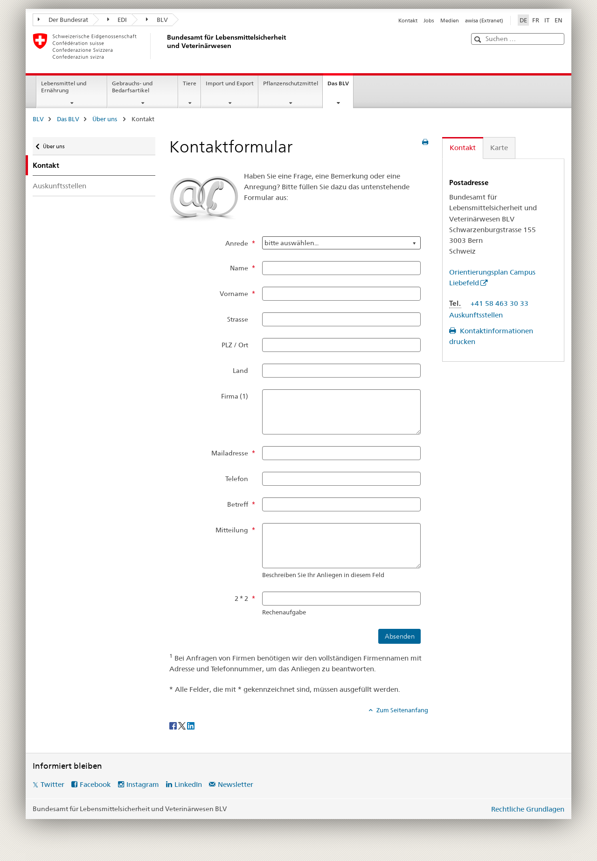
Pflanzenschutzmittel (290, 83)
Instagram (142, 784)
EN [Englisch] (558, 20)
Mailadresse (229, 453)
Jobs (428, 20)
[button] (478, 39)
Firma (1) (234, 396)
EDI (117, 19)
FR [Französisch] (535, 20)
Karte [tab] (499, 147)
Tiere (189, 83)
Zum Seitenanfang (401, 710)
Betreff (237, 504)
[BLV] (165, 46)
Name (239, 268)
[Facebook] (173, 725)
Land (240, 370)
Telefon (236, 478)
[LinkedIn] (190, 725)
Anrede (236, 243)
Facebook (95, 784)
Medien (449, 20)
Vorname (234, 293)
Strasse (237, 319)
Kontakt (407, 20)
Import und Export (230, 83)
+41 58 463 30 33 (499, 303)
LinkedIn (188, 784)
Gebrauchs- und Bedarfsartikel (132, 87)
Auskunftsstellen (59, 185)
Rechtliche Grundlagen (527, 809)
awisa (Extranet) (484, 20)
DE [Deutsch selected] (523, 20)
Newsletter (235, 784)
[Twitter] (182, 725)
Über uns (105, 119)
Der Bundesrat (63, 19)
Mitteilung (231, 530)
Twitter (52, 784)
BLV (157, 19)
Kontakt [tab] (463, 147)
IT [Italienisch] (546, 20)
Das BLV (340, 86)
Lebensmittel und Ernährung (63, 87)
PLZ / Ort (235, 345)
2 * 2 (241, 598)
